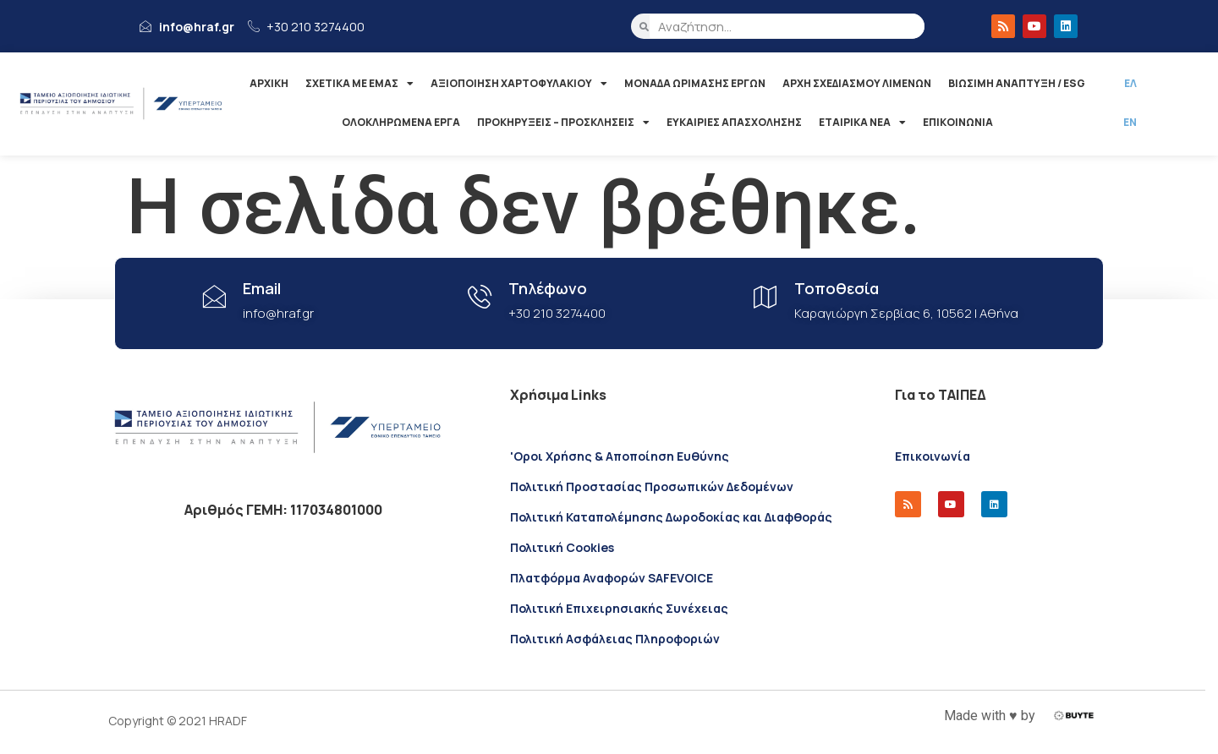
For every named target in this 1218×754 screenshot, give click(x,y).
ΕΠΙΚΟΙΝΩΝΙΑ (958, 122)
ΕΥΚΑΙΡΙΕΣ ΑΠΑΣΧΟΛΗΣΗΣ (734, 122)
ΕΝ (1130, 122)
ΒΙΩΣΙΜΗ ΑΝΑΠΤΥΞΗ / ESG (1016, 83)
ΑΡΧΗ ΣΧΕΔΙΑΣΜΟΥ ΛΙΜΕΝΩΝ (856, 83)
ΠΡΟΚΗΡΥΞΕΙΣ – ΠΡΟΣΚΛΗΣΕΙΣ (563, 122)
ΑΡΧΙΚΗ (269, 83)
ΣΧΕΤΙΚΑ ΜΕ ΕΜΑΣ (359, 83)
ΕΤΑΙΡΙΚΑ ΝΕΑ (862, 122)
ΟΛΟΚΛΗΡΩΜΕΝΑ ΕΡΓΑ (401, 122)
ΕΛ (1130, 83)
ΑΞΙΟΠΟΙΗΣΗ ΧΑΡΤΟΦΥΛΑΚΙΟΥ (519, 83)
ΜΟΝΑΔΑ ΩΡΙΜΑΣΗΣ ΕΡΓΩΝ (694, 83)
